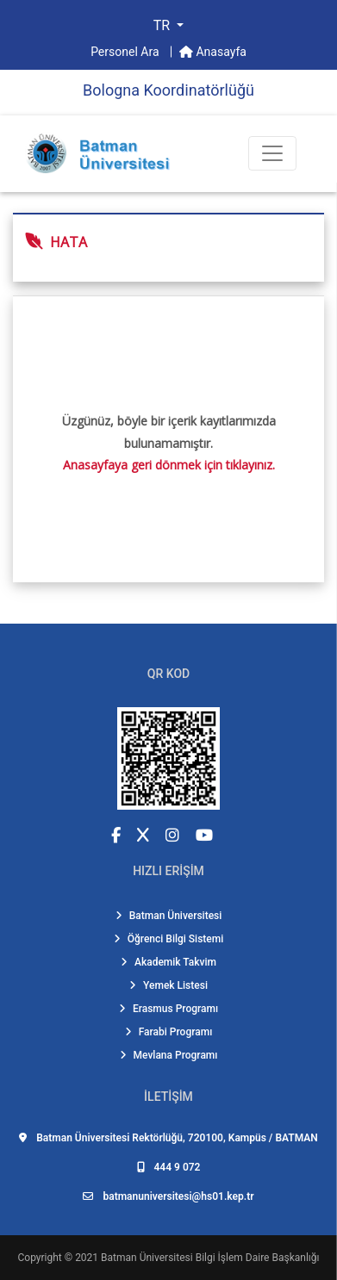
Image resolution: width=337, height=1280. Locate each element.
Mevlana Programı (169, 1055)
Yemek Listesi (168, 985)
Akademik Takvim (168, 962)
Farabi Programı (169, 1032)
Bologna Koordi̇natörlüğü (168, 90)
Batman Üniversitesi (168, 916)
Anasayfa (213, 52)
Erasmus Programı (168, 1009)
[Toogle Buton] (272, 153)
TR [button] (163, 25)
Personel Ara (126, 52)
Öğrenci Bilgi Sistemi (169, 939)
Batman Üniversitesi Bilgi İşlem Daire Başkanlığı (210, 1258)
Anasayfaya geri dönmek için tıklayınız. (169, 465)
